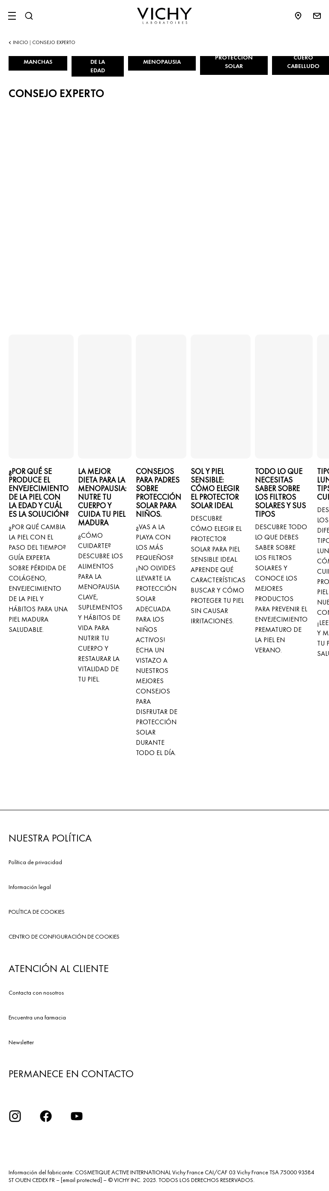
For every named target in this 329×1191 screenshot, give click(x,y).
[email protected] (81, 1180)
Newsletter (21, 1042)
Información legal (30, 887)
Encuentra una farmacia (37, 1017)
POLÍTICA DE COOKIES (37, 911)
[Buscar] (29, 16)
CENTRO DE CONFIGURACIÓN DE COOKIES (64, 936)
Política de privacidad (35, 862)
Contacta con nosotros (36, 992)
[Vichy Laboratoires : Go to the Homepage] (164, 16)
